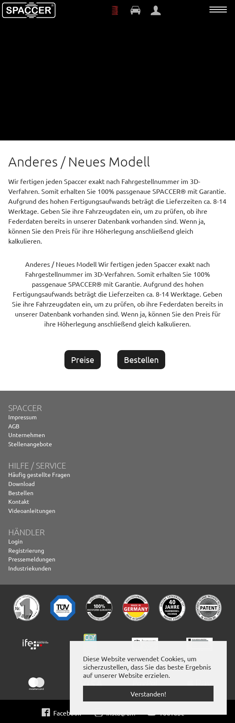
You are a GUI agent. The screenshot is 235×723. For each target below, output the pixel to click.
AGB (13, 426)
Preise (82, 359)
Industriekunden (29, 568)
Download (21, 483)
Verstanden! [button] (148, 693)
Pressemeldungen (31, 559)
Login (15, 541)
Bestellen (141, 359)
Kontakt (18, 501)
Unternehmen (26, 434)
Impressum (22, 417)
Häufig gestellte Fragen (39, 474)
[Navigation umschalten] (218, 9)
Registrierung (26, 550)
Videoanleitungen (31, 510)
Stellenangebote (30, 443)
